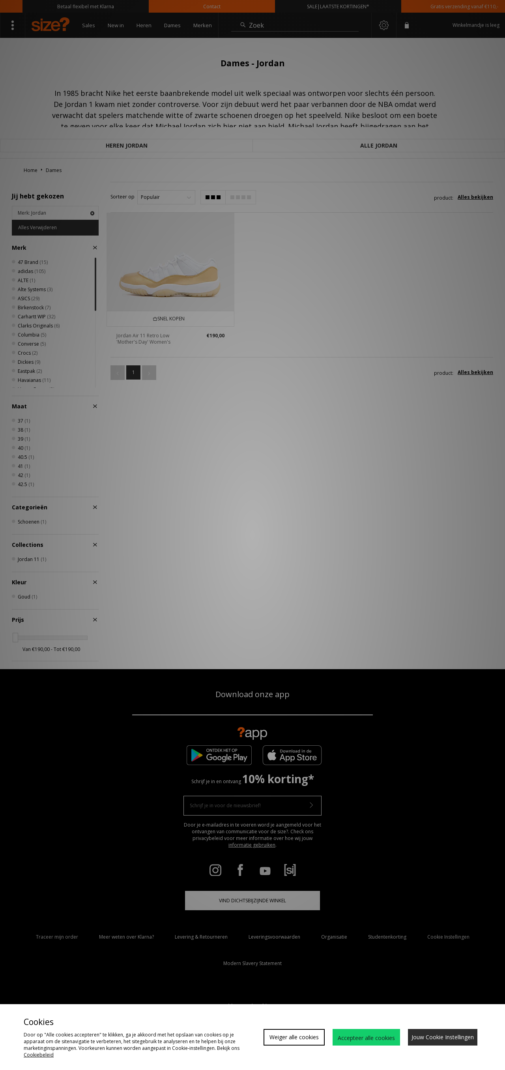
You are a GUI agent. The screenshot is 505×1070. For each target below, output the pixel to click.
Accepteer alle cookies (366, 1038)
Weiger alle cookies (294, 1037)
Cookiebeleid (39, 1054)
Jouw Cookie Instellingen (442, 1037)
